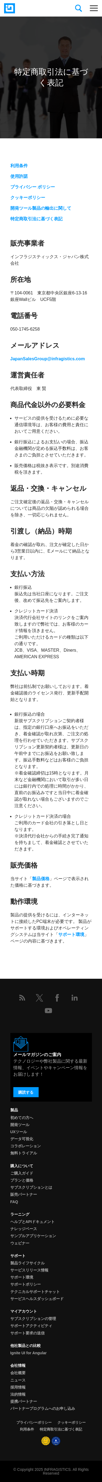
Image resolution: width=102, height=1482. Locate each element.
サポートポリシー (25, 1284)
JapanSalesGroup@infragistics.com (47, 358)
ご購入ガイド (21, 1173)
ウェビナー (19, 1243)
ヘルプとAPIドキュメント (32, 1221)
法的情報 (18, 1394)
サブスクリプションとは (31, 1187)
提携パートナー (23, 1401)
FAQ (14, 1202)
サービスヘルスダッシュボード (37, 1299)
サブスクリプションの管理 (33, 1318)
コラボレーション (25, 1146)
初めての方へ (21, 1117)
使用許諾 (19, 176)
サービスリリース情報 (29, 1270)
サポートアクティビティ (31, 1326)
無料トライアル (23, 1153)
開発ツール (19, 1125)
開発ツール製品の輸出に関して (40, 208)
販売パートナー (23, 1194)
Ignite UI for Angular (28, 1353)
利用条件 (19, 165)
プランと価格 (21, 1180)
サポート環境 (71, 934)
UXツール (18, 1132)
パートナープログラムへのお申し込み (42, 1408)
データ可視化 (21, 1139)
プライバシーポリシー (34, 1422)
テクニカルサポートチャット (35, 1291)
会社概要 (18, 1373)
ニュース (18, 1380)
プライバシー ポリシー (32, 187)
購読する (25, 1092)
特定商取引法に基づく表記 (36, 218)
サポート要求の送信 (27, 1333)
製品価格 (41, 878)
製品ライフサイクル (27, 1263)
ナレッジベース (23, 1229)
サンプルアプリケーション (33, 1236)
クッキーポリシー (27, 197)
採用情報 (18, 1387)
